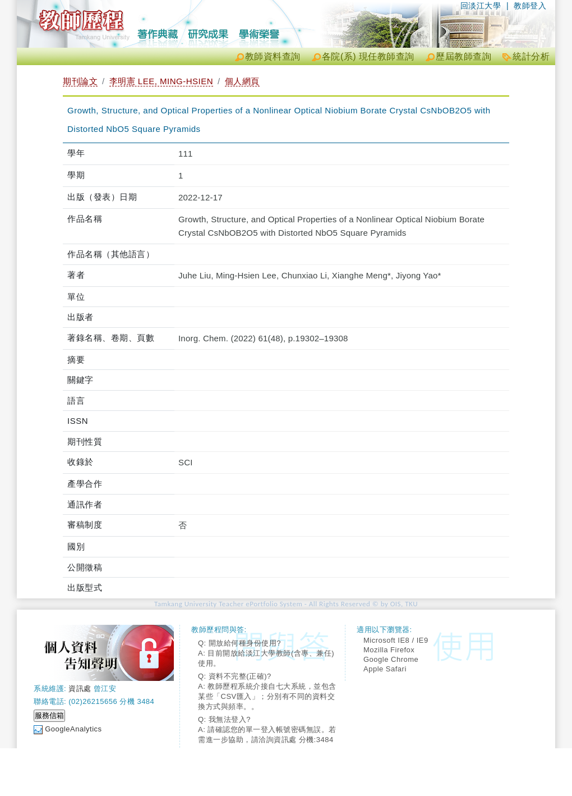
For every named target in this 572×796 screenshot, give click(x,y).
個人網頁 (242, 81)
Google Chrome (390, 659)
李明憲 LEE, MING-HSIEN (161, 81)
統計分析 (531, 56)
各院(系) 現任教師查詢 (368, 56)
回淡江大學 (480, 5)
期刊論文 (80, 81)
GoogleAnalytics (73, 729)
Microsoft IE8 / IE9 (395, 640)
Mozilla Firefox (388, 650)
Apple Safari (385, 669)
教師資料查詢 (273, 56)
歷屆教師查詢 (463, 56)
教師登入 (530, 5)
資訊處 (79, 688)
